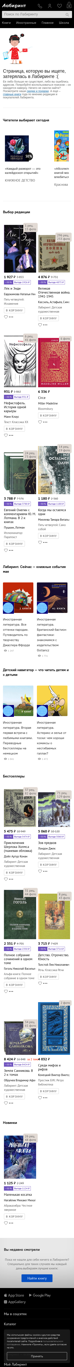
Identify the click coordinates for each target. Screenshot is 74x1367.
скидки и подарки (38, 91)
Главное (47, 23)
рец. (29, 225)
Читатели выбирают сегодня (26, 120)
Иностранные (26, 23)
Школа (64, 23)
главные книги (12, 94)
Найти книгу (37, 1278)
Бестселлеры (14, 776)
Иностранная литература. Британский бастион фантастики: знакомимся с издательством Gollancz (51, 634)
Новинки (10, 1122)
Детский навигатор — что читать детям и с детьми (36, 672)
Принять (37, 1356)
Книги (6, 23)
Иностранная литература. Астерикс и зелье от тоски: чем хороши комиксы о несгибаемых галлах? (51, 738)
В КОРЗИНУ (14, 310)
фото (30, 229)
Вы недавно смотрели (22, 1249)
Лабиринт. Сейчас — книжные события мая (34, 569)
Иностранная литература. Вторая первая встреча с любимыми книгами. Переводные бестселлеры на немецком (18, 738)
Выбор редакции (16, 212)
